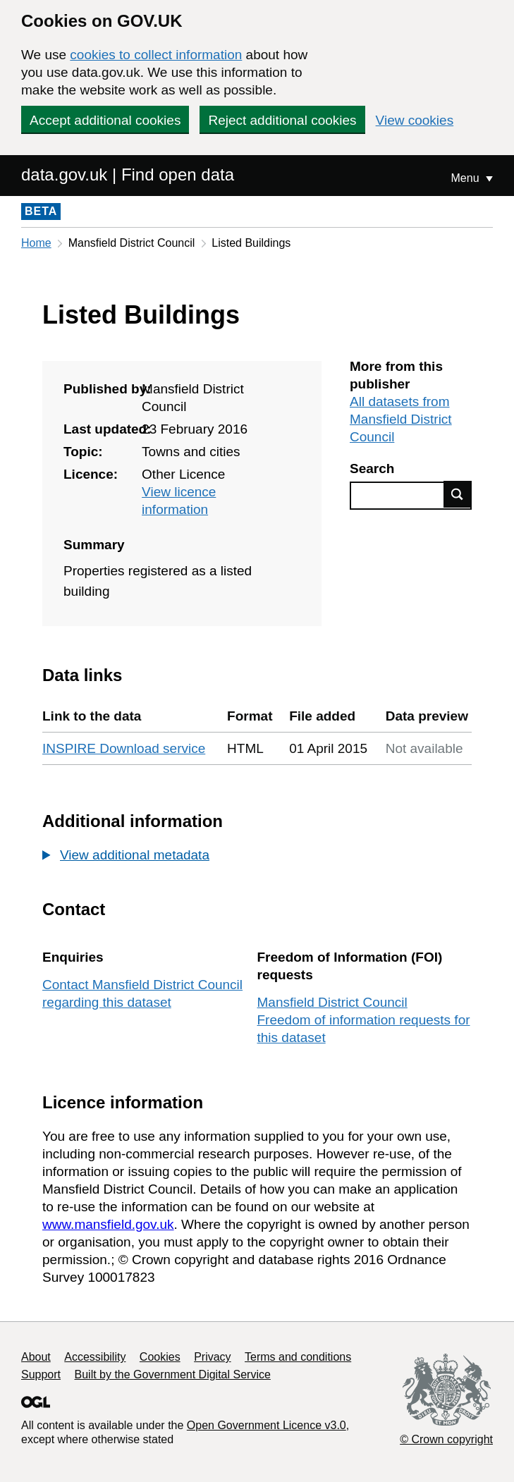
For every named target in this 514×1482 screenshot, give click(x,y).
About (36, 1357)
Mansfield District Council (332, 1002)
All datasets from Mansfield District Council (401, 419)
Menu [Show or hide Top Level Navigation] (466, 178)
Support (41, 1374)
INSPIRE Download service (123, 748)
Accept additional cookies (105, 120)
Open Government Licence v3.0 (266, 1425)
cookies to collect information (156, 54)
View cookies (415, 120)
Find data (457, 494)
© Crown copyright (446, 1439)
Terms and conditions (298, 1357)
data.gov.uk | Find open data (127, 174)
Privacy (212, 1357)
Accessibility (95, 1357)
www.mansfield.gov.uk (108, 1224)
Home (36, 243)
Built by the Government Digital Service (173, 1374)
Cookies (160, 1357)
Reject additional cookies (282, 120)
